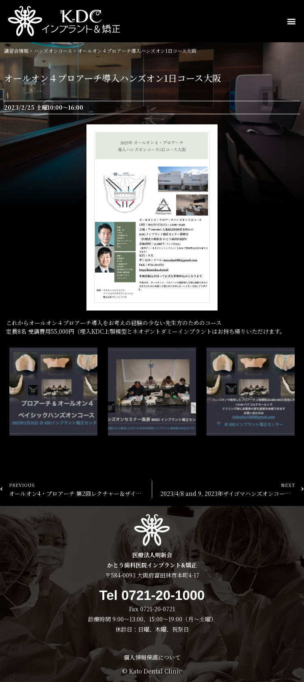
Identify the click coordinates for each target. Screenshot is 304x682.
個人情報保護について (152, 657)
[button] (292, 21)
